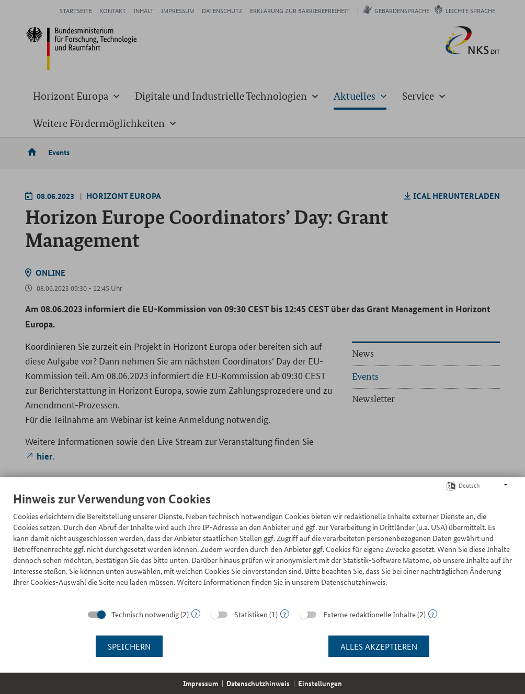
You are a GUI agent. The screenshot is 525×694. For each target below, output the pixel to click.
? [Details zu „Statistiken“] (284, 613)
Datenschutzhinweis (258, 683)
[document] (262, 547)
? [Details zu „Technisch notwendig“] (196, 613)
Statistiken (251, 614)
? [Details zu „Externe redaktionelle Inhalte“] (432, 613)
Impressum (200, 683)
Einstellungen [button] (320, 683)
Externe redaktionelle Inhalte (369, 614)
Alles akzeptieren (378, 646)
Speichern (129, 646)
